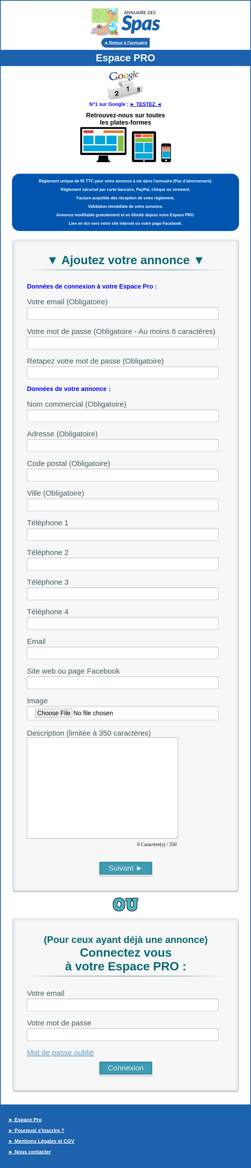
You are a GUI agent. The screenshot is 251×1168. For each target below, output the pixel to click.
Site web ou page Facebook (73, 671)
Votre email (45, 993)
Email (36, 641)
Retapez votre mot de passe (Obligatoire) (95, 361)
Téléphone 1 (48, 523)
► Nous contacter (29, 1152)
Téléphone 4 (48, 612)
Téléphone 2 (48, 552)
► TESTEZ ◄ (146, 104)
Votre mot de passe (59, 1023)
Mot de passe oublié (60, 1052)
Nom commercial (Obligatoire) (76, 404)
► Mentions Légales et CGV (41, 1141)
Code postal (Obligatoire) (68, 463)
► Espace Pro (25, 1119)
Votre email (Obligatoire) (67, 302)
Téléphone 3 (48, 582)
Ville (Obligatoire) (55, 493)
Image (37, 701)
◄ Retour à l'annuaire (125, 42)
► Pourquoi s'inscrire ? (36, 1130)
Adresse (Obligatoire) (62, 434)
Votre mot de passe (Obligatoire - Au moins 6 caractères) (121, 331)
